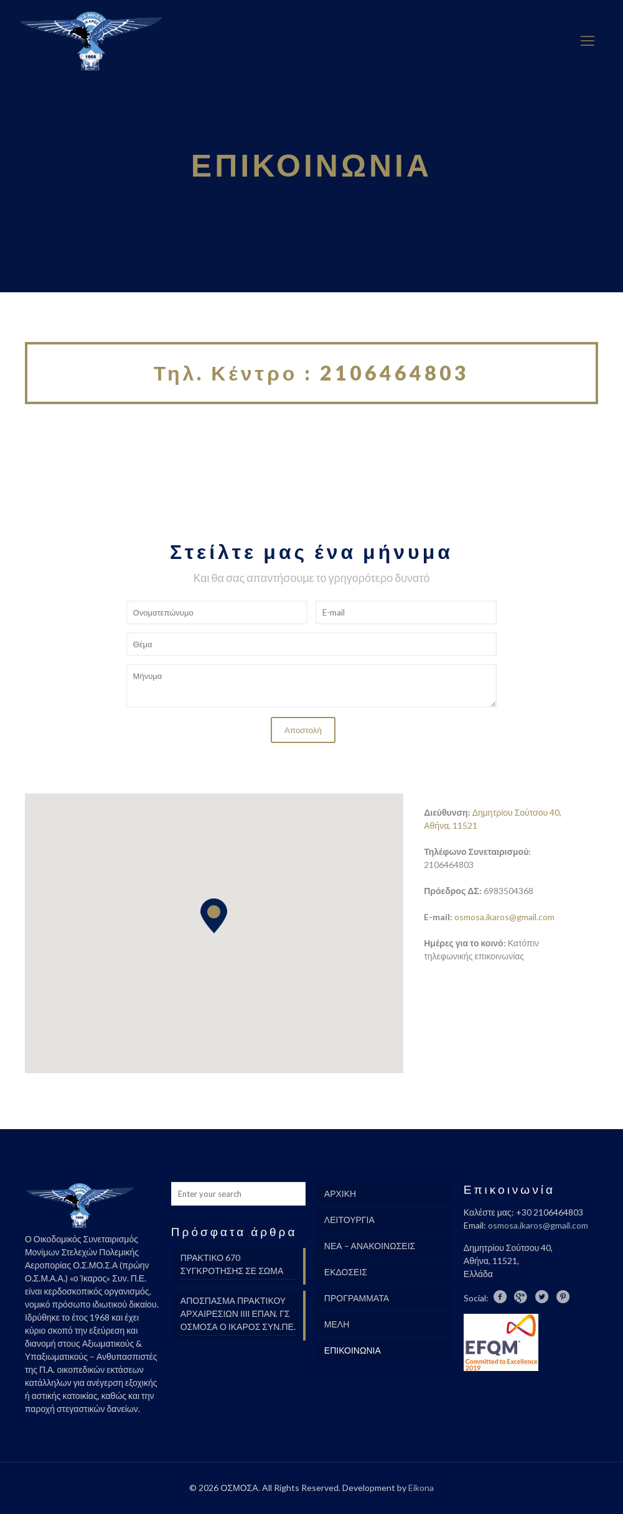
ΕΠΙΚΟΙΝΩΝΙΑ (352, 1350)
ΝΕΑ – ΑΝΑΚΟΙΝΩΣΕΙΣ (369, 1245)
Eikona (421, 1487)
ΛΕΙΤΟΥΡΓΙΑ (349, 1219)
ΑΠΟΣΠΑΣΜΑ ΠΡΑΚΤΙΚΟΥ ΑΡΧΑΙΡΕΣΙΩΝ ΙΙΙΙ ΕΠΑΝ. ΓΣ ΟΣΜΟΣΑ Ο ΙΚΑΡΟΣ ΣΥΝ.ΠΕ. (238, 1313)
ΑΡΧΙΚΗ (340, 1193)
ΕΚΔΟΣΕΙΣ (345, 1272)
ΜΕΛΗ (336, 1324)
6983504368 (508, 890)
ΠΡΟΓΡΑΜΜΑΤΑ (356, 1298)
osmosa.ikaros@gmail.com (504, 917)
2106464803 (449, 864)
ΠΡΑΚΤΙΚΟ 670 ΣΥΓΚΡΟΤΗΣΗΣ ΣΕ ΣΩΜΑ (231, 1264)
